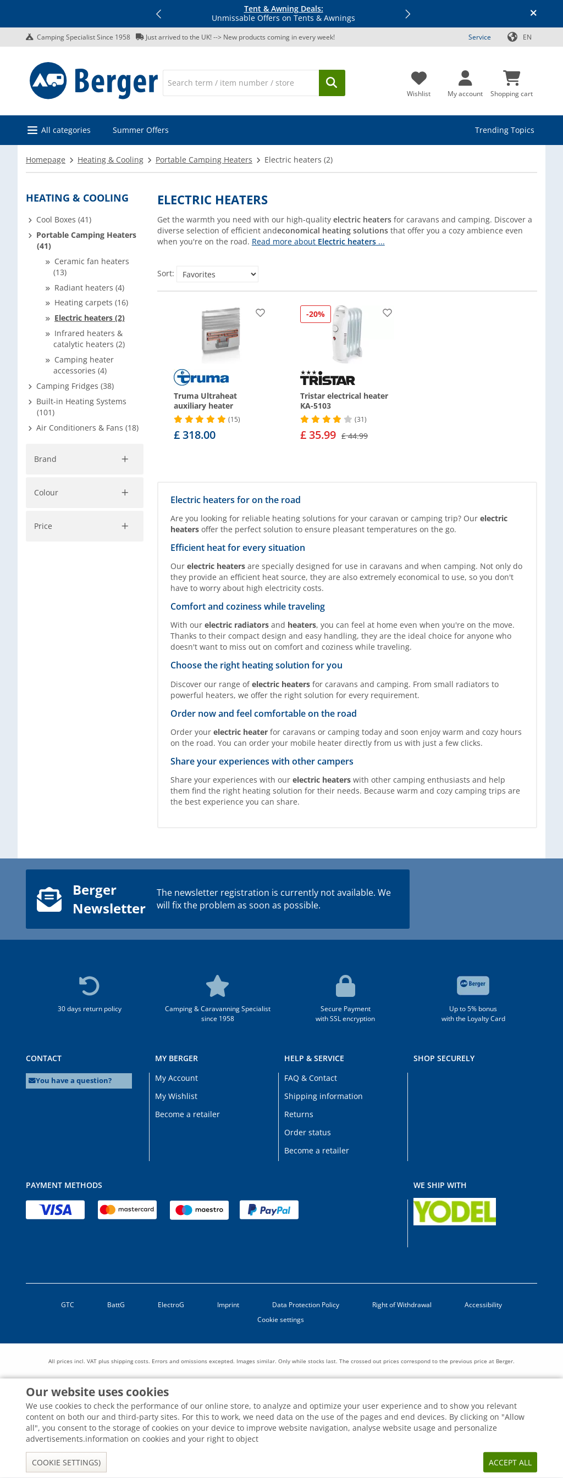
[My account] (465, 80)
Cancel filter (114, 508)
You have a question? (70, 1080)
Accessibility (483, 1304)
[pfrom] (48, 682)
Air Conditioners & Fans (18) (87, 427)
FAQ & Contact (310, 1078)
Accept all (510, 1462)
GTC (67, 1304)
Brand (45, 459)
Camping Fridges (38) (75, 386)
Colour (46, 549)
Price (43, 629)
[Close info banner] (533, 13)
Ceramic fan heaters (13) (91, 266)
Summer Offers (141, 130)
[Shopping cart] (511, 80)
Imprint (228, 1304)
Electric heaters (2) (89, 318)
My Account (176, 1078)
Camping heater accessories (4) (83, 365)
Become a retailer (187, 1114)
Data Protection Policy (305, 1304)
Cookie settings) (66, 1462)
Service (479, 37)
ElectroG (171, 1304)
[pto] (114, 682)
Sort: (165, 273)
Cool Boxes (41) (63, 219)
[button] (159, 13)
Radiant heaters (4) (89, 287)
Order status (307, 1132)
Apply (51, 719)
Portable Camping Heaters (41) (86, 240)
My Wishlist (176, 1096)
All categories (66, 130)
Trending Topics (504, 130)
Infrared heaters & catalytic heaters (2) (89, 338)
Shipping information (323, 1096)
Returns (298, 1114)
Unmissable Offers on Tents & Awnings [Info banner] (283, 13)
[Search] (241, 83)
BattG (116, 1304)
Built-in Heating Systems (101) (81, 406)
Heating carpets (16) (91, 302)
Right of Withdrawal (402, 1304)
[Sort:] (217, 274)
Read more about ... (318, 241)
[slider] (43, 643)
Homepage (45, 159)
